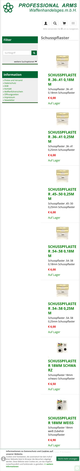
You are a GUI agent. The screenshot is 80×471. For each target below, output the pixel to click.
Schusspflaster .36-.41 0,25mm (62, 137)
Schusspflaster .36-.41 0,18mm (62, 79)
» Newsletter (8, 100)
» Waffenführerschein (13, 91)
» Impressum (9, 97)
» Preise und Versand (12, 80)
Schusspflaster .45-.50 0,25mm (62, 194)
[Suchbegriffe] (17, 52)
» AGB (5, 86)
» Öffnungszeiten (11, 94)
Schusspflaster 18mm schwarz (62, 365)
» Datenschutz (9, 83)
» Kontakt (7, 88)
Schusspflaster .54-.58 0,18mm (62, 251)
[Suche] (34, 52)
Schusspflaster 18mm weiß (62, 420)
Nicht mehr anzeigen (67, 458)
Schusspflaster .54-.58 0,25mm (62, 308)
